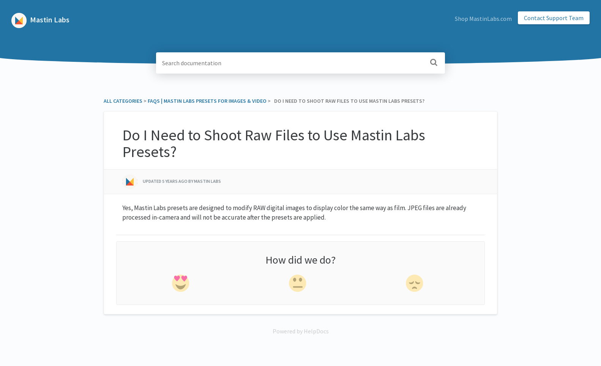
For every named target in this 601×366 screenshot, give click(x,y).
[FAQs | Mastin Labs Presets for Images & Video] (207, 100)
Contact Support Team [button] (554, 18)
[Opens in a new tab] (301, 331)
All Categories (123, 100)
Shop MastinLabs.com (483, 18)
